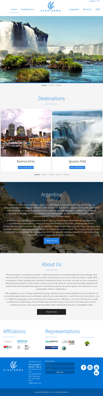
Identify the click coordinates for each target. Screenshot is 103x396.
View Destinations (26, 167)
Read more (51, 240)
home (14, 9)
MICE (98, 9)
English (92, 1)
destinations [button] (27, 9)
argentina (74, 9)
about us (87, 9)
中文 (98, 1)
